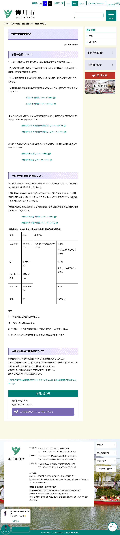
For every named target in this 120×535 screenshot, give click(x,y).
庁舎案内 (65, 494)
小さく (68, 3)
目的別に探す (95, 65)
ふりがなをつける (113, 4)
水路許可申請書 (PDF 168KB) (39, 104)
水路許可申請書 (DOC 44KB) (39, 98)
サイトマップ (101, 461)
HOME (6, 24)
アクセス (100, 445)
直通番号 (39, 494)
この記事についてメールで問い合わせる (36, 412)
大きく (81, 3)
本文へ (117, 3)
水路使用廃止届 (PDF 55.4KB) (35, 160)
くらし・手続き (15, 24)
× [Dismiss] (28, 511)
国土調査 (92, 42)
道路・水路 (25, 24)
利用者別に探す (96, 53)
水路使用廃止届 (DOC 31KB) (34, 154)
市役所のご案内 (103, 453)
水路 (31, 24)
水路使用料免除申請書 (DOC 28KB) (37, 217)
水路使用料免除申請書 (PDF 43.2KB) (38, 223)
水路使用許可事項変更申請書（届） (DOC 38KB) (42, 126)
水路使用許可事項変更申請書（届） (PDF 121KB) (42, 132)
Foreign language (96, 3)
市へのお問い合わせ (104, 469)
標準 (74, 3)
